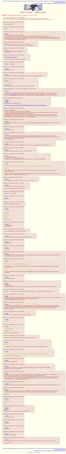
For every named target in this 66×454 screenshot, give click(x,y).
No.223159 (22, 364)
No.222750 (22, 72)
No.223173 (22, 419)
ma (56, 1)
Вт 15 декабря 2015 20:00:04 (10, 141)
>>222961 (6, 296)
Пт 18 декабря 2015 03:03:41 (10, 258)
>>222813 (6, 179)
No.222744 (22, 54)
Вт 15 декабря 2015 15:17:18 (10, 97)
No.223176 (22, 437)
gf (8, 1)
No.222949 (22, 245)
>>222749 (6, 74)
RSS (60, 3)
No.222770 (20, 97)
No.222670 (22, 22)
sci (28, 1)
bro (6, 1)
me (57, 1)
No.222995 (22, 317)
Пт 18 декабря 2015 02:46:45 (10, 251)
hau (52, 1)
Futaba (40, 3)
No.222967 (22, 302)
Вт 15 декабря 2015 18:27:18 (10, 108)
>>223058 (6, 342)
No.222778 (22, 108)
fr (7, 1)
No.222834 (20, 177)
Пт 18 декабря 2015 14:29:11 (10, 289)
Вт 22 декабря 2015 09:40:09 (10, 425)
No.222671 (22, 26)
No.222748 (22, 61)
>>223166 (6, 389)
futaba (35, 452)
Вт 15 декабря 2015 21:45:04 (10, 177)
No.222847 (22, 195)
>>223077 (6, 351)
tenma (57, 2)
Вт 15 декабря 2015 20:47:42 (10, 147)
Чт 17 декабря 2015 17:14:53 (10, 239)
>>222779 (6, 128)
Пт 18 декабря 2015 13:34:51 (10, 275)
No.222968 (22, 311)
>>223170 (6, 415)
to (63, 1)
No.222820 (22, 153)
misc (55, 2)
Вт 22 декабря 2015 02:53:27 (10, 364)
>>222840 (6, 198)
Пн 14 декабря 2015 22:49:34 (10, 54)
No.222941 (22, 239)
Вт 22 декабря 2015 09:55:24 (10, 437)
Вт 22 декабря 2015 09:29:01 (10, 413)
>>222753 (6, 102)
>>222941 (6, 247)
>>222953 (6, 277)
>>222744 (6, 64)
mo (41, 1)
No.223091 (22, 349)
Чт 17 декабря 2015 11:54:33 (10, 206)
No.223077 (22, 340)
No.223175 (22, 431)
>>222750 (6, 90)
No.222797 (22, 141)
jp (53, 1)
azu (47, 1)
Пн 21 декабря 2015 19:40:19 (10, 358)
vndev (60, 2)
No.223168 (22, 396)
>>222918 (6, 224)
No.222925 (22, 221)
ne (20, 1)
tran (32, 1)
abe (46, 1)
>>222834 (6, 185)
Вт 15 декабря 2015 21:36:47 (10, 161)
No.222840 (22, 191)
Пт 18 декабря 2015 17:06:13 (10, 311)
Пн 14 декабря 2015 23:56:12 (10, 72)
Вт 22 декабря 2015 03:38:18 (10, 381)
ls (54, 1)
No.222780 (22, 126)
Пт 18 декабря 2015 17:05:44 (10, 302)
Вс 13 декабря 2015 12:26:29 (10, 31)
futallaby (38, 452)
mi (17, 1)
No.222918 (21, 206)
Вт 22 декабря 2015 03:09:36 (10, 371)
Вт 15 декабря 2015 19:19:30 (10, 132)
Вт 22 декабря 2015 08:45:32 (10, 396)
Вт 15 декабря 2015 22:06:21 (10, 191)
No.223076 (22, 335)
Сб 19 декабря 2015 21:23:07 (10, 324)
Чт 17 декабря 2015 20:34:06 (10, 245)
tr (42, 1)
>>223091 (6, 360)
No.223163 (22, 371)
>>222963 (6, 304)
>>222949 (6, 253)
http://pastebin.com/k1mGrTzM (10, 57)
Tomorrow (50, 3)
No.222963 (22, 294)
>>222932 (6, 236)
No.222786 (22, 132)
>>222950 (6, 260)
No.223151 (22, 358)
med (15, 1)
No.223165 (22, 381)
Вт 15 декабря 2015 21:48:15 (10, 183)
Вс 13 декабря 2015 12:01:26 (10, 22)
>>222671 (6, 33)
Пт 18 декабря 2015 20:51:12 (10, 317)
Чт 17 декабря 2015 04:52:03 (10, 201)
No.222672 (22, 31)
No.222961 (22, 281)
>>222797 (6, 155)
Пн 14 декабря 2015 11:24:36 (10, 42)
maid (13, 1)
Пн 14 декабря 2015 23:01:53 (10, 61)
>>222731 (6, 50)
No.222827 (22, 161)
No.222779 (22, 119)
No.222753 (22, 78)
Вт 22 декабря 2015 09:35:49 (10, 419)
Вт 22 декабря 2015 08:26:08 (10, 387)
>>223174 (6, 433)
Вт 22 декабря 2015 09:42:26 (10, 431)
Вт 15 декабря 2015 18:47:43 (10, 126)
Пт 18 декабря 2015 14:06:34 (10, 281)
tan (62, 1)
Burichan (36, 3)
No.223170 (22, 405)
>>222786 (6, 143)
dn (49, 1)
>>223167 (6, 407)
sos (60, 1)
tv (33, 1)
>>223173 (6, 427)
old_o (23, 1)
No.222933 (22, 233)
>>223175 (6, 439)
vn (64, 1)
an (4, 1)
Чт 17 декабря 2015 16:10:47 (10, 233)
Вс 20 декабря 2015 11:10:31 (10, 335)
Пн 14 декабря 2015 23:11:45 (10, 66)
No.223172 (22, 413)
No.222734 (22, 47)
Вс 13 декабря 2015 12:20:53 (10, 26)
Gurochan (45, 3)
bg (36, 1)
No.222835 (22, 183)
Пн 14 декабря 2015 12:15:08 (10, 47)
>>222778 (6, 121)
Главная (63, 3)
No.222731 (22, 42)
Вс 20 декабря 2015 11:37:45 (10, 340)
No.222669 (35, 15)
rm (59, 1)
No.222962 (22, 289)
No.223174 (22, 425)
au (39, 1)
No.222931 (22, 229)
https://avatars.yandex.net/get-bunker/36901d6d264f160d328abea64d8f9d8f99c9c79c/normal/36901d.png (25, 105)
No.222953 (22, 258)
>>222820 (6, 208)
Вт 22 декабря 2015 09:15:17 (10, 405)
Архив (54, 3)
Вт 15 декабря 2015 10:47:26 (17, 88)
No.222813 (22, 147)
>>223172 (6, 421)
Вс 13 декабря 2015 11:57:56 (17, 15)
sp (29, 1)
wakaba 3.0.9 (31, 452)
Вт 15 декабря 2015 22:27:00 (10, 195)
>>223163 (6, 383)
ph (25, 1)
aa (44, 1)
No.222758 (34, 88)
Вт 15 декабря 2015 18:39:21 (10, 119)
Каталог (57, 3)
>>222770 (6, 149)
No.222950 (22, 251)
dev (62, 2)
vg (37, 1)
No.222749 (22, 66)
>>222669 (6, 319)
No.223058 (22, 324)
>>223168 (6, 408)
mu (18, 1)
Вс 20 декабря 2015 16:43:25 (10, 349)
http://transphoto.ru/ (14, 95)
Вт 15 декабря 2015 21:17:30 (10, 153)
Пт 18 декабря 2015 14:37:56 (10, 294)
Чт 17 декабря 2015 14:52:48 (10, 221)
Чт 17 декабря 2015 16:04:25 (10, 229)
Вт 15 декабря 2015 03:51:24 (10, 78)
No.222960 (22, 275)
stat (64, 2)
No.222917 (22, 201)
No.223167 (22, 387)
